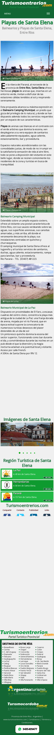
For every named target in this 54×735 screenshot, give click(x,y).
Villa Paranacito (26, 680)
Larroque (24, 661)
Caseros (40, 647)
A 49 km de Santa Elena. (27, 472)
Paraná (40, 666)
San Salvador (25, 673)
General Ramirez (27, 656)
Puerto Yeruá (25, 670)
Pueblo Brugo (42, 668)
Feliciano (7, 656)
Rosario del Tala (43, 670)
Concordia (24, 652)
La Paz (6, 661)
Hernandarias (26, 659)
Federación (25, 654)
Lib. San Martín (43, 661)
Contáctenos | (35, 719)
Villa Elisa (7, 680)
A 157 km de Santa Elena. (27, 495)
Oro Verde (24, 666)
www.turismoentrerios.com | (16, 719)
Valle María (8, 677)
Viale (22, 677)
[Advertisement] (27, 385)
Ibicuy (39, 659)
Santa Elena (8, 675)
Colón (39, 649)
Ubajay (23, 675)
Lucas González (26, 663)
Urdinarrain (42, 675)
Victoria (40, 677)
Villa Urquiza (42, 680)
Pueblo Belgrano (27, 668)
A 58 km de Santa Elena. (27, 483)
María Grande (42, 663)
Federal (40, 654)
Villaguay (7, 682)
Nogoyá (7, 666)
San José (7, 673)
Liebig (6, 663)
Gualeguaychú (10, 659)
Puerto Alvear (9, 670)
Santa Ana (41, 673)
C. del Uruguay (10, 652)
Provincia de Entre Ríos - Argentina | (27, 716)
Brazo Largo (25, 647)
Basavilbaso (9, 647)
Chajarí (23, 649)
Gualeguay (41, 656)
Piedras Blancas (10, 668)
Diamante (8, 654)
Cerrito (7, 649)
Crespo (40, 652)
